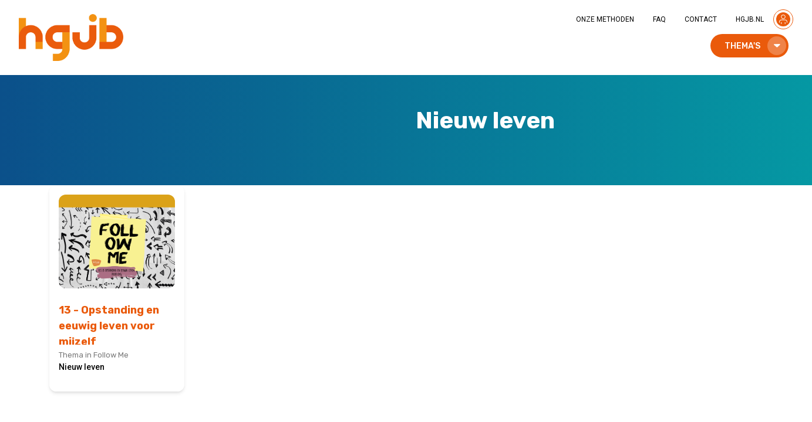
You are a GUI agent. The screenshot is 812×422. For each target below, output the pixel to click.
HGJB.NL (750, 19)
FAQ (659, 19)
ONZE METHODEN (605, 19)
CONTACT (701, 19)
